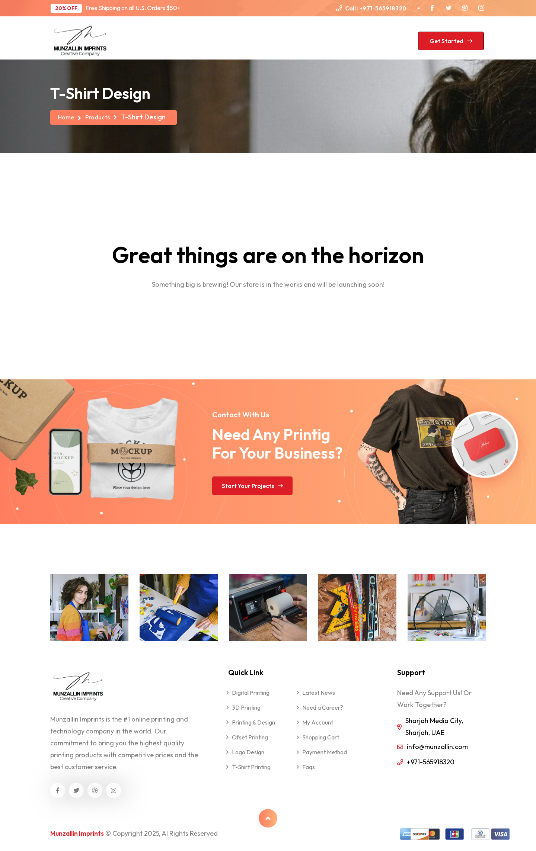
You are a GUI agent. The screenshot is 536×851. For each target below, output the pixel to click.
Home (67, 117)
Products (101, 117)
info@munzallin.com (437, 746)
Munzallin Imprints (78, 833)
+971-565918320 (383, 8)
